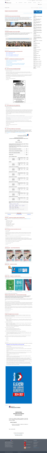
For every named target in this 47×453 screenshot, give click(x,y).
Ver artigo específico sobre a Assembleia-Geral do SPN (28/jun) (12, 48)
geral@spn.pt (33, 0)
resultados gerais (9, 132)
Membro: (5, 0)
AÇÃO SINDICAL (20, 2)
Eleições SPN (40, 4)
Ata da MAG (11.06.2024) (9, 62)
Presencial (9, 214)
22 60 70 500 (37, 0)
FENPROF (7, 0)
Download (35, 20)
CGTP (9, 0)
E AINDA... (39, 2)
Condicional (29, 214)
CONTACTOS (34, 2)
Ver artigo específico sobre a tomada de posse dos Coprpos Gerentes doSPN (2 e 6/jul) (14, 28)
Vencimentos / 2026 (28, 444)
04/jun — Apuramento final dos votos (10, 52)
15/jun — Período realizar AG (9, 53)
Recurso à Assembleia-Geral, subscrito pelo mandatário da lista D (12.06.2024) (15, 63)
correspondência (20, 132)
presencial (16, 132)
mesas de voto (28, 218)
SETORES (25, 2)
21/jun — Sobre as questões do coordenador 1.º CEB (12, 54)
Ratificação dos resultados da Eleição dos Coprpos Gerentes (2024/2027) (19, 38)
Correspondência (19, 214)
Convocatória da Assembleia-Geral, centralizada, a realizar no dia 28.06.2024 (15, 64)
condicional (23, 132)
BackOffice (41, 0)
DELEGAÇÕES (29, 2)
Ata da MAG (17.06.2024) (9, 65)
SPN (16, 2)
